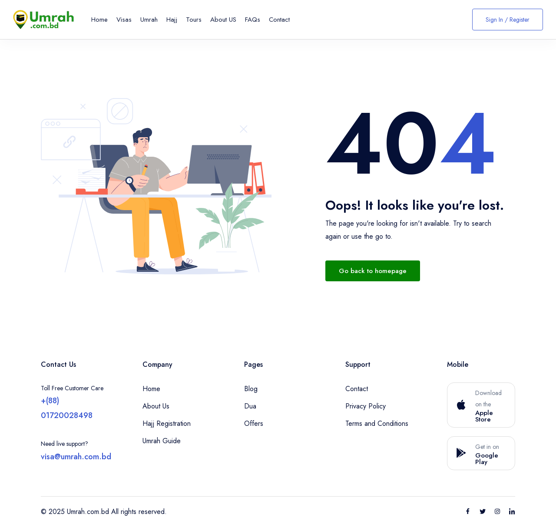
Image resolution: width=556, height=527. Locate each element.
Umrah (149, 19)
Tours (194, 19)
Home (99, 19)
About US (223, 19)
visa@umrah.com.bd (76, 456)
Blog (251, 389)
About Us (155, 406)
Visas (124, 19)
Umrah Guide (161, 441)
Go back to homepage (373, 271)
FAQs (252, 19)
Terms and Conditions (376, 423)
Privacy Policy (365, 406)
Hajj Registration (166, 423)
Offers (253, 423)
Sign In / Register (508, 19)
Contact (279, 19)
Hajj (171, 19)
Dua (250, 406)
